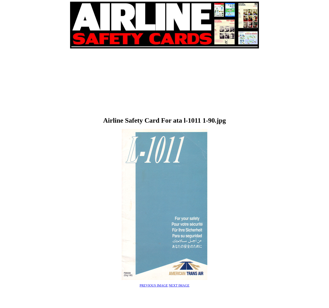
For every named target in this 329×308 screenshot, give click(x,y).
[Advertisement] (117, 82)
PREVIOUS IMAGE (154, 285)
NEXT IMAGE (179, 285)
